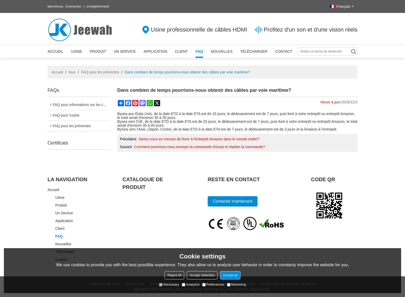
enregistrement (98, 6)
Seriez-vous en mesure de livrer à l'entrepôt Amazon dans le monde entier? (199, 139)
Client (181, 51)
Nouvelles (221, 51)
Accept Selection (202, 275)
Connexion (73, 6)
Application (155, 51)
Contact (283, 51)
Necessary (169, 284)
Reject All (174, 275)
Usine (76, 51)
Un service (125, 51)
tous (72, 72)
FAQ (199, 51)
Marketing (236, 284)
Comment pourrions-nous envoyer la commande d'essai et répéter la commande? (199, 147)
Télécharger (253, 51)
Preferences (213, 284)
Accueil (55, 51)
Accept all (230, 275)
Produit (98, 51)
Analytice (191, 284)
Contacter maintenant (232, 201)
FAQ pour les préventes (100, 72)
